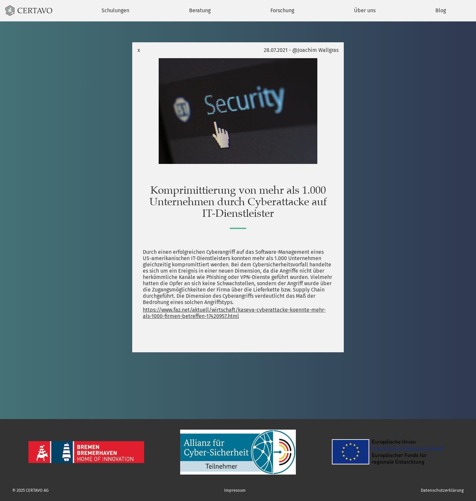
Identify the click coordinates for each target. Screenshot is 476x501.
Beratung (200, 10)
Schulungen (115, 10)
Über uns (365, 10)
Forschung (282, 10)
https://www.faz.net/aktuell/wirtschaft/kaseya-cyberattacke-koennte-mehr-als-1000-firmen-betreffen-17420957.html (234, 313)
